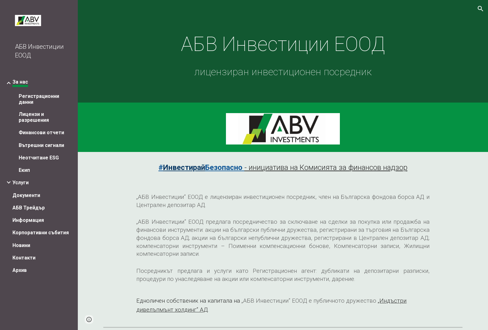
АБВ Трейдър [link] (28, 208)
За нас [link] (20, 82)
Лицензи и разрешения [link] (34, 117)
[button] (480, 8)
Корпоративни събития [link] (40, 233)
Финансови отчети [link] (41, 132)
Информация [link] (28, 220)
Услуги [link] (20, 183)
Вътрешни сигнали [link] (41, 145)
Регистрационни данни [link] (39, 99)
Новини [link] (21, 245)
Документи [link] (26, 195)
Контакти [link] (23, 258)
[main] (283, 52)
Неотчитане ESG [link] (39, 158)
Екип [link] (24, 170)
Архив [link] (19, 270)
